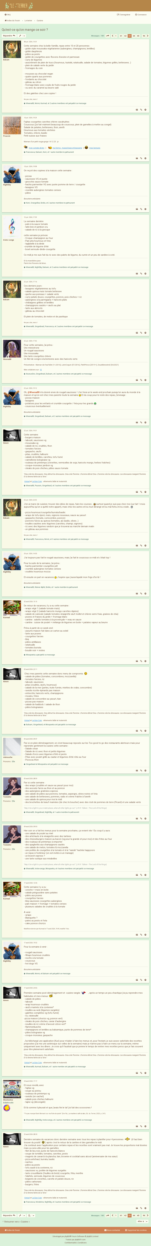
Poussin (6, 136)
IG (41, 370)
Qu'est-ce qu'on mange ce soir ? (25, 29)
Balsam (6, 60)
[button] (107, 36)
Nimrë (6, 443)
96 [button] (144, 36)
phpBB (67, 1236)
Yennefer (7, 797)
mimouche (7, 757)
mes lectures (94, 148)
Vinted (27, 481)
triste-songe (8, 240)
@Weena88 (34, 392)
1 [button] (115, 36)
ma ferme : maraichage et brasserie (67, 148)
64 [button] (134, 36)
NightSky (7, 185)
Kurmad (6, 618)
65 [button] (138, 36)
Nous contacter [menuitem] (112, 1230)
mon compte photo (36, 148)
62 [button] (125, 36)
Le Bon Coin (37, 481)
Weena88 (7, 359)
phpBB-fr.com (80, 1240)
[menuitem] (7, 15)
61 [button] (121, 36)
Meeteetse (8, 1100)
